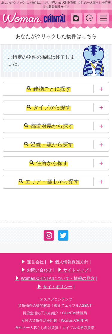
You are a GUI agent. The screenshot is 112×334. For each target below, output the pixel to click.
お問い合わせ (36, 270)
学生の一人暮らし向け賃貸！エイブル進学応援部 (55, 328)
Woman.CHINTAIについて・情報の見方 (55, 278)
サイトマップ (73, 270)
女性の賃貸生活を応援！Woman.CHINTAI (55, 320)
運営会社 (32, 261)
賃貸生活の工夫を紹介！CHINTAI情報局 (55, 313)
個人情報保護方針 (68, 261)
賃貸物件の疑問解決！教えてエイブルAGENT (54, 305)
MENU (103, 18)
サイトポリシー (54, 286)
